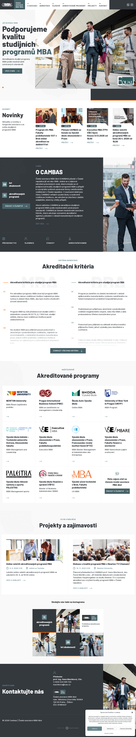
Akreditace (44, 6)
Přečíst (39, 148)
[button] (132, 712)
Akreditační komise (77, 243)
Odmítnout (110, 728)
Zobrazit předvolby (126, 728)
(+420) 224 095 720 (62, 682)
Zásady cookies (108, 733)
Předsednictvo (9, 243)
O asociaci (32, 6)
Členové (56, 6)
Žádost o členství (14, 206)
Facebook (132, 5)
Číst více (40, 224)
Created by (68, 728)
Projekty (92, 6)
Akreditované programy (74, 6)
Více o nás (10, 71)
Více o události (13, 580)
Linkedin (128, 5)
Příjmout (94, 728)
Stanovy (50, 243)
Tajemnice (29, 243)
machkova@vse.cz (61, 684)
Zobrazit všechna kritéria (65, 351)
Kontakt (103, 6)
